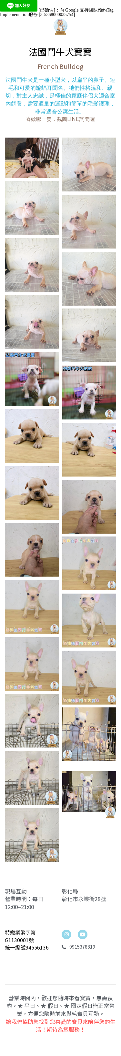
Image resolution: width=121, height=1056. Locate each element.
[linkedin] (66, 951)
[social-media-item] (82, 951)
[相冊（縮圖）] (32, 166)
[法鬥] (32, 737)
